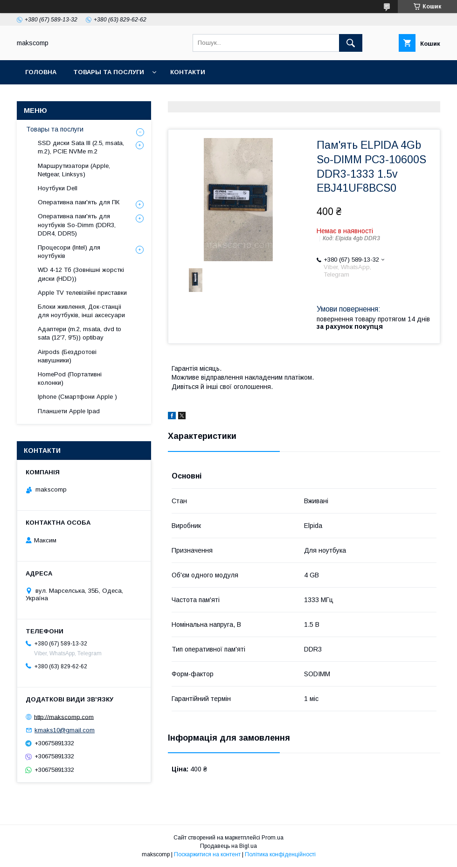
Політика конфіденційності (280, 854)
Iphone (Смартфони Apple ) (77, 396)
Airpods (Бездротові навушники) (67, 356)
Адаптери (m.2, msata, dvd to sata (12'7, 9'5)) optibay (79, 333)
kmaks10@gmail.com (65, 730)
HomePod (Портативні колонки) (70, 378)
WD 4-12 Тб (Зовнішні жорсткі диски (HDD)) (81, 274)
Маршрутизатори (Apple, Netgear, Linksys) (74, 170)
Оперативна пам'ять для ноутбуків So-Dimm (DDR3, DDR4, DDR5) (77, 224)
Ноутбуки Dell (57, 188)
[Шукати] (350, 43)
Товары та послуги (108, 72)
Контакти (187, 72)
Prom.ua (273, 837)
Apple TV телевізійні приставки (82, 292)
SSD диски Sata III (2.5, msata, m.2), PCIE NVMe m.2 (81, 147)
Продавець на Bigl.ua (228, 846)
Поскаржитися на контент (207, 854)
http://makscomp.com (64, 716)
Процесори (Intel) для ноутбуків (69, 251)
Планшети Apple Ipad (69, 411)
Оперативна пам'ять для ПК (78, 202)
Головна (40, 72)
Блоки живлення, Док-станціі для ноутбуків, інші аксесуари (81, 311)
